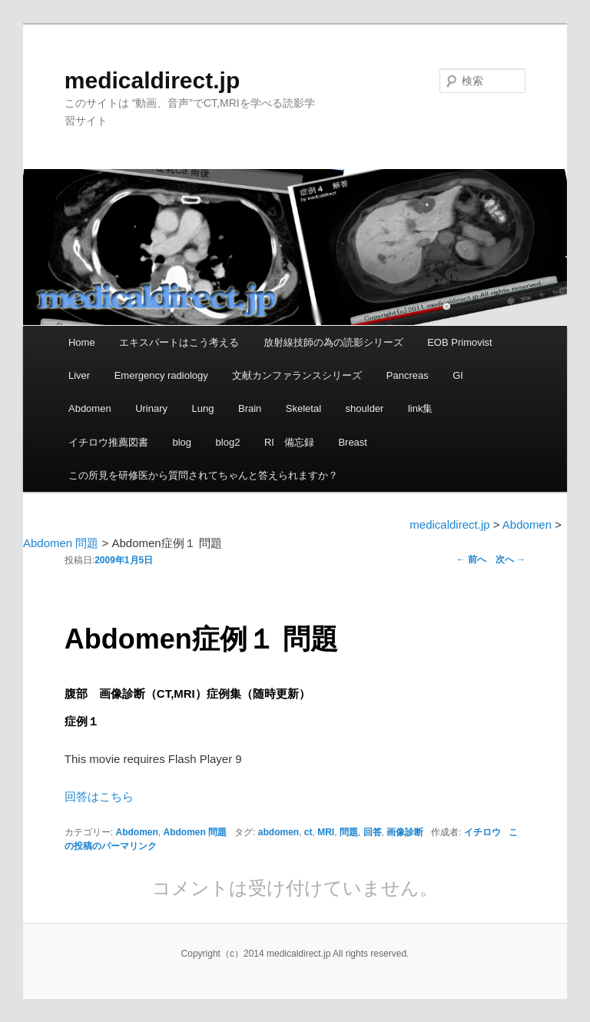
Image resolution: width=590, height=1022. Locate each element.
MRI (325, 832)
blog (181, 442)
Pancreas (407, 375)
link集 (420, 408)
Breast (352, 442)
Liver (79, 375)
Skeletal (303, 408)
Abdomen (89, 408)
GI (457, 375)
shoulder (365, 408)
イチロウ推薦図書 (108, 442)
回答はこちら (99, 796)
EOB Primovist (459, 342)
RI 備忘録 (289, 442)
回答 (372, 832)
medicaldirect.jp (152, 80)
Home (81, 342)
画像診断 (404, 832)
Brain (249, 408)
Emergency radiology (161, 375)
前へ (471, 559)
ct (308, 832)
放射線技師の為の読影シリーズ (333, 342)
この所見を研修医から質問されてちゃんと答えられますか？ (203, 475)
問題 (349, 832)
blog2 (228, 442)
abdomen (278, 832)
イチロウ (482, 832)
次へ (510, 559)
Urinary (151, 408)
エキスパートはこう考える (179, 342)
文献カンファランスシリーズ (297, 375)
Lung (203, 408)
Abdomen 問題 (195, 832)
